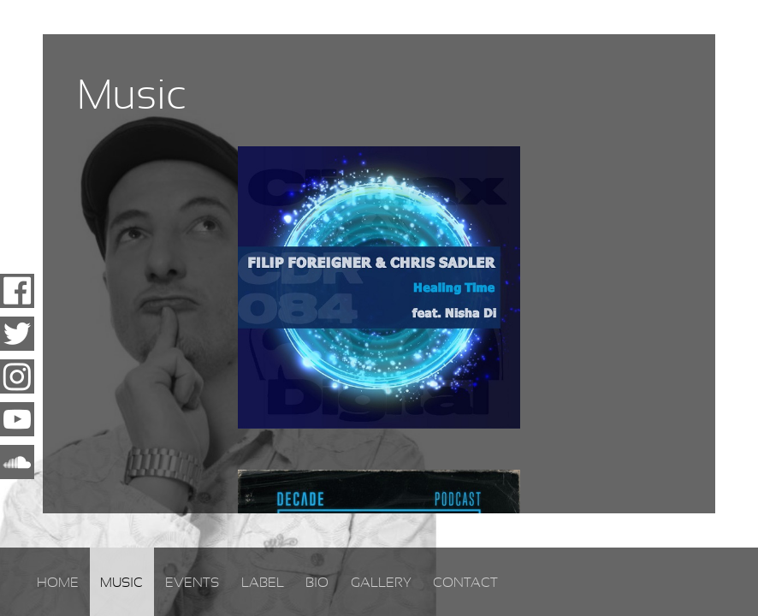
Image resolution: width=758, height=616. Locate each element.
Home (58, 582)
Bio (317, 582)
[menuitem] (58, 582)
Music (121, 582)
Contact (465, 582)
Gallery (381, 582)
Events (192, 582)
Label (262, 582)
